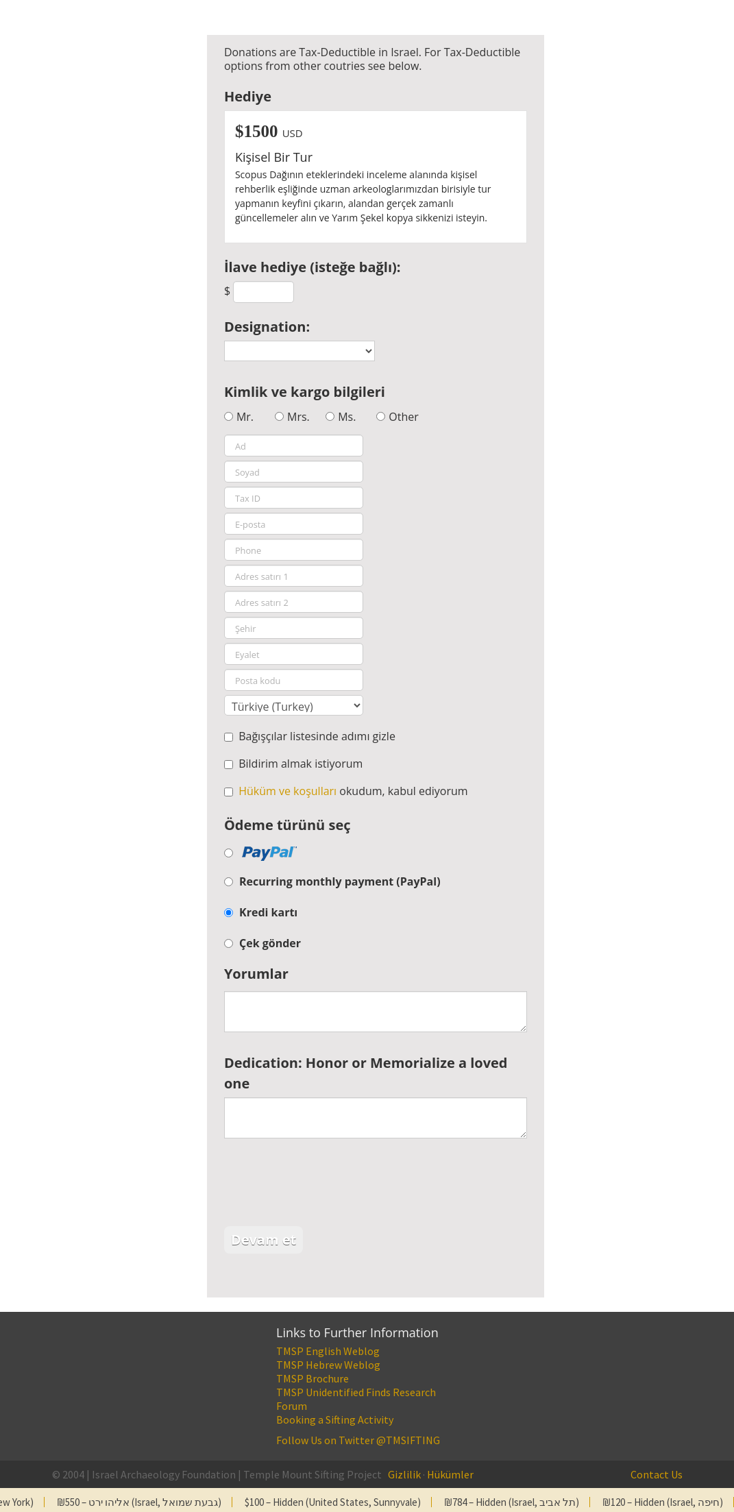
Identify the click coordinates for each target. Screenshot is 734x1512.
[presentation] (328, 1185)
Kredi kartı (268, 912)
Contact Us (657, 1474)
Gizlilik (404, 1474)
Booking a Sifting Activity (334, 1419)
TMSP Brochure (312, 1378)
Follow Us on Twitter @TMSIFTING (358, 1440)
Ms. (347, 417)
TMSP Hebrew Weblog (328, 1364)
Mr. (245, 417)
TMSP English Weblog (328, 1351)
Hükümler (450, 1474)
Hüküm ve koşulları (287, 790)
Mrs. (298, 417)
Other (403, 417)
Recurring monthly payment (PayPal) (340, 881)
